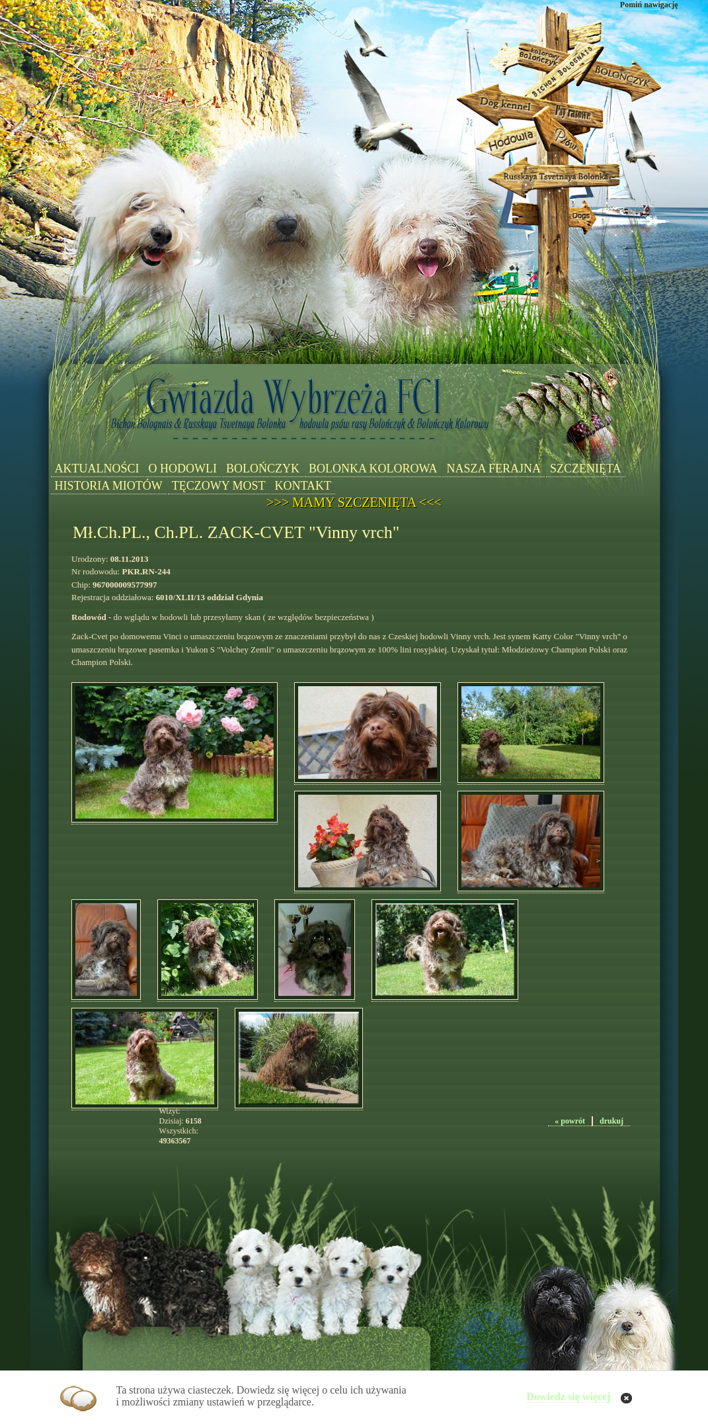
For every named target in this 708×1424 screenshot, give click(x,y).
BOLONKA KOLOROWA (373, 468)
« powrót (570, 1121)
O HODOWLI (183, 468)
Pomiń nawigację (649, 4)
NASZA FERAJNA (493, 468)
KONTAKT (303, 485)
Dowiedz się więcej (568, 1396)
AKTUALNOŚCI (97, 468)
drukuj (611, 1121)
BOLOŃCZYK (262, 468)
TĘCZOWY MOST (219, 485)
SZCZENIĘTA (585, 468)
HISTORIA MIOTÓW (109, 485)
